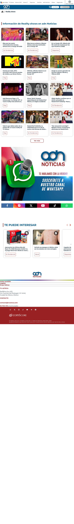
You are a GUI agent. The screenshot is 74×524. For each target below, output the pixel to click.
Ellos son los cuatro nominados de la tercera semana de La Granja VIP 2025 (12, 45)
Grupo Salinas (4, 285)
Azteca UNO (18, 2)
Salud (37, 254)
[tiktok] (23, 309)
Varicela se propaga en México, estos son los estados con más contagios (46, 248)
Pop (4, 78)
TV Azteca (11, 2)
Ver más (37, 141)
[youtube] (27, 309)
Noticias (39, 2)
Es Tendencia (8, 50)
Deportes (32, 2)
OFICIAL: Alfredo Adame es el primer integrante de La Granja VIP (36, 72)
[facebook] (35, 309)
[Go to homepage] (6, 7)
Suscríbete (55, 7)
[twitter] (14, 309)
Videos (53, 2)
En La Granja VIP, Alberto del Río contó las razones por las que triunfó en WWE (61, 45)
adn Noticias (46, 2)
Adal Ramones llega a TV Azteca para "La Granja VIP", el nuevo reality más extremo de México (12, 101)
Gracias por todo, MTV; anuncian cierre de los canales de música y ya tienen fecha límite (12, 73)
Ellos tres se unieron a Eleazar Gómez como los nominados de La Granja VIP (36, 45)
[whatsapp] (10, 309)
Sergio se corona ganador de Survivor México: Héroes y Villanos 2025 (61, 72)
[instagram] (18, 309)
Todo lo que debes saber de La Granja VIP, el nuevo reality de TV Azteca (12, 127)
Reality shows (10, 12)
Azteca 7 (25, 2)
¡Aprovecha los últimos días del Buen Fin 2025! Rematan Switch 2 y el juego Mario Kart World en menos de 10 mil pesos (16, 249)
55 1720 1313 (4, 306)
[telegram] (31, 309)
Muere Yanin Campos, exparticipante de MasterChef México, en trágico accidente (36, 100)
